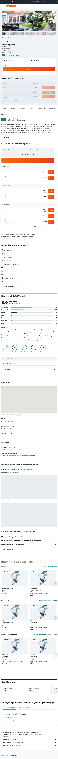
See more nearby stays (50, 566)
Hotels (10, 753)
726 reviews (16, 55)
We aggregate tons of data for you (30, 742)
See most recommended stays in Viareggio (45, 634)
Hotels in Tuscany (35, 753)
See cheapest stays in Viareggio (48, 600)
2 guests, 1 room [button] (9, 65)
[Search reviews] (30, 359)
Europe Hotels (17, 753)
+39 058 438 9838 (7, 51)
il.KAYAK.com (4, 753)
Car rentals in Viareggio (11, 717)
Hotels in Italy (26, 753)
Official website (6, 53)
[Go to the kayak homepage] (11, 6)
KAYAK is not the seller (30, 739)
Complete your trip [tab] (9, 707)
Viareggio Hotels (5, 755)
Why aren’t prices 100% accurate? (30, 745)
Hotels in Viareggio (10, 720)
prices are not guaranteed (35, 734)
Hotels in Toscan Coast (46, 753)
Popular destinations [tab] (24, 707)
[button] (56, 2)
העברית (44, 2)
